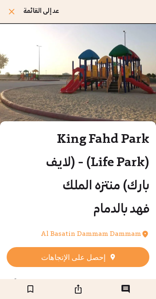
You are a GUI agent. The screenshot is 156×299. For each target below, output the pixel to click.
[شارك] (78, 289)
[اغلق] (12, 12)
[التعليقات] (126, 289)
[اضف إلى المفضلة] (30, 289)
